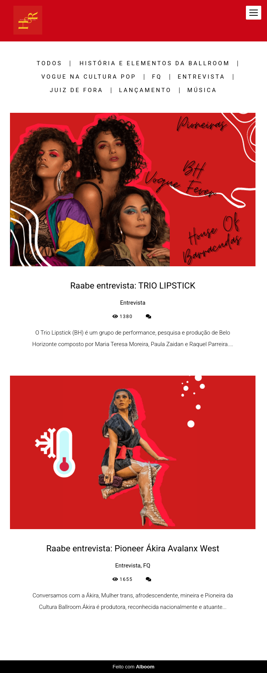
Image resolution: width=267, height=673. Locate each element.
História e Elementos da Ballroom (154, 63)
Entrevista (201, 77)
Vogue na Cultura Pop (89, 77)
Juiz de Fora (77, 90)
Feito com (133, 667)
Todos (50, 63)
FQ (157, 77)
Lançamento (145, 90)
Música (202, 90)
